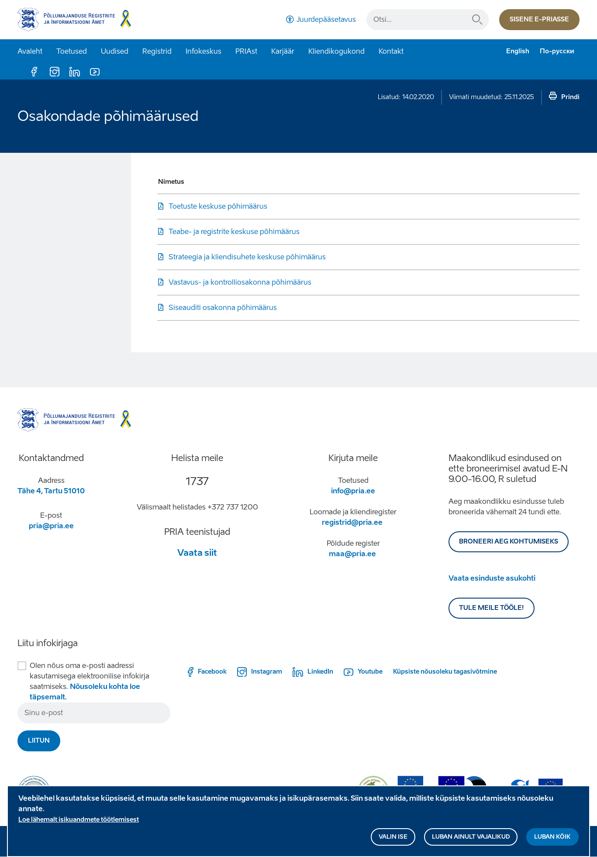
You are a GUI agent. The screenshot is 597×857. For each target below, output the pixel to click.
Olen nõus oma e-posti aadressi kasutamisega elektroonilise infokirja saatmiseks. (89, 681)
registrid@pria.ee (352, 522)
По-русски (557, 51)
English (517, 51)
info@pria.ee (353, 491)
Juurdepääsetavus (326, 19)
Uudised (114, 51)
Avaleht (29, 51)
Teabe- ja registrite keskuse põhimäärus (234, 231)
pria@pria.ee (51, 526)
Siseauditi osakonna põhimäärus (223, 307)
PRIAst (246, 51)
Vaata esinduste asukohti (492, 578)
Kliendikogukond (336, 51)
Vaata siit (197, 552)
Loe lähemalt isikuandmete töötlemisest (78, 822)
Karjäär (282, 51)
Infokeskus (203, 51)
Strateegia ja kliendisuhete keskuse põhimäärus (247, 257)
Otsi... (477, 19)
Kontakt (391, 51)
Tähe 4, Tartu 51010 (51, 491)
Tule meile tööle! (491, 608)
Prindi (570, 97)
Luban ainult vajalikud (471, 839)
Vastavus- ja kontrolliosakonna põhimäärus (240, 282)
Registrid (157, 51)
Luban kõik (552, 839)
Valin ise (393, 839)
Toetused (71, 51)
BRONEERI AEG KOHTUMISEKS (508, 541)
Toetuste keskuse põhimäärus (218, 206)
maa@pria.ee (352, 554)
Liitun (39, 740)
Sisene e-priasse (539, 19)
